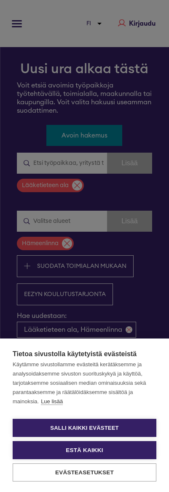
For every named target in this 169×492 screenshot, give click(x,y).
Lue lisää (52, 401)
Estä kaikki (84, 450)
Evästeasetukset (84, 472)
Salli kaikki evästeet (84, 428)
